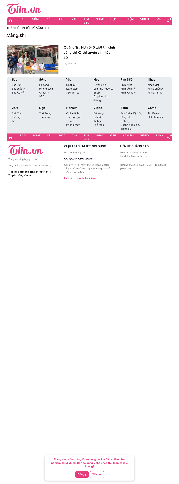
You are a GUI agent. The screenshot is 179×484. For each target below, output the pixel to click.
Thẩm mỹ (44, 117)
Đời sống (98, 113)
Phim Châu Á (128, 92)
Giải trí (97, 117)
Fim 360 (86, 21)
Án (13, 121)
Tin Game (153, 113)
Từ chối (96, 474)
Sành (159, 19)
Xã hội (97, 121)
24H (74, 19)
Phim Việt (126, 85)
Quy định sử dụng (86, 178)
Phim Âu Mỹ (128, 88)
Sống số (125, 117)
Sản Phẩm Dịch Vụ (131, 113)
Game (152, 108)
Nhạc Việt (153, 85)
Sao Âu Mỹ (18, 92)
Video (144, 19)
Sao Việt (16, 85)
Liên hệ (68, 178)
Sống (36, 19)
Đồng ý (81, 474)
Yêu (50, 19)
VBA (41, 96)
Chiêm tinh (72, 113)
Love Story (72, 88)
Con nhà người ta (103, 88)
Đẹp (113, 19)
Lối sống (44, 85)
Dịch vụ (125, 121)
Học (62, 19)
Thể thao (98, 125)
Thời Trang (45, 113)
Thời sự (16, 117)
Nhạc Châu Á (155, 88)
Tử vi (69, 121)
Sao (23, 19)
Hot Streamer (155, 117)
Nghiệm (128, 19)
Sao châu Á (18, 88)
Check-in (44, 92)
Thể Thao (17, 113)
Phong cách (46, 88)
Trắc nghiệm (73, 117)
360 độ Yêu (72, 92)
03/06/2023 (70, 63)
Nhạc (100, 19)
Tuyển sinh (99, 85)
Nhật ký (70, 85)
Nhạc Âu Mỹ (155, 92)
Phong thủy (73, 125)
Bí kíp (96, 92)
